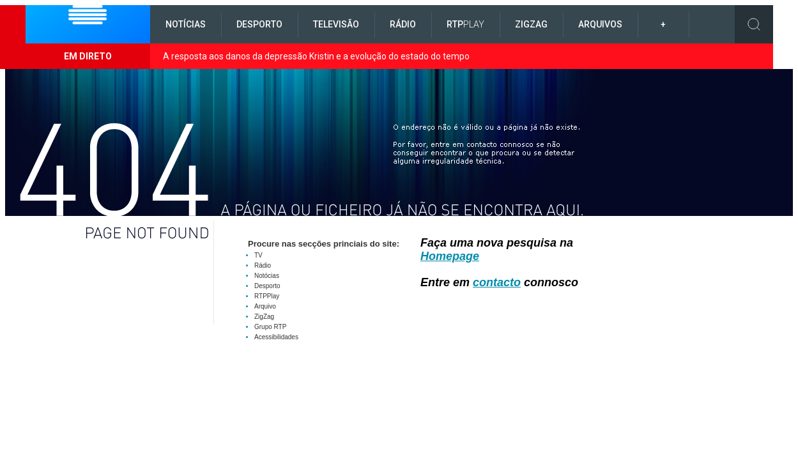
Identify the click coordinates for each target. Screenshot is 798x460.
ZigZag (531, 24)
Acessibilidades (276, 337)
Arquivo (265, 306)
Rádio (403, 24)
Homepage (449, 256)
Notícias (185, 24)
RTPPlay (266, 296)
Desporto (259, 24)
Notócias (266, 275)
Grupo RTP (270, 326)
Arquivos (600, 24)
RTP (465, 24)
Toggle (754, 24)
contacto (497, 282)
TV (258, 255)
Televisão (336, 24)
